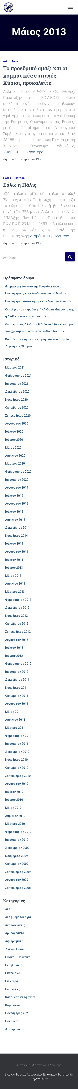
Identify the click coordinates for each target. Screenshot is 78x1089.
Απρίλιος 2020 (15, 455)
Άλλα (8, 909)
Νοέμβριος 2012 (16, 615)
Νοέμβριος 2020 (16, 399)
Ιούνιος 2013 (14, 567)
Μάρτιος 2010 (15, 823)
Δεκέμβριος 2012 (17, 607)
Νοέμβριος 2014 (16, 535)
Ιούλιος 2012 (14, 647)
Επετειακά (12, 973)
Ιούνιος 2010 (14, 799)
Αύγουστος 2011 (16, 703)
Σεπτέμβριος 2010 (18, 776)
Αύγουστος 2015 (16, 503)
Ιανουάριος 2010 (16, 839)
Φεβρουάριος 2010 (18, 831)
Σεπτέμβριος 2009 (18, 872)
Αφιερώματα (14, 941)
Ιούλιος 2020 (14, 431)
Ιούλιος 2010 (14, 791)
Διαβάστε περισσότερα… (25, 152)
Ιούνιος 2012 (14, 655)
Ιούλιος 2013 (14, 559)
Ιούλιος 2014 (14, 543)
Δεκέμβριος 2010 (17, 751)
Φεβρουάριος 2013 (18, 599)
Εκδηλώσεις (13, 965)
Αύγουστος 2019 (16, 487)
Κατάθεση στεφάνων (20, 997)
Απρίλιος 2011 (15, 719)
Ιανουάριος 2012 (16, 671)
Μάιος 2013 (13, 575)
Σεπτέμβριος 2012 (18, 631)
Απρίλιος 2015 (15, 519)
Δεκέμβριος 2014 (17, 527)
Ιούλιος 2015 (14, 511)
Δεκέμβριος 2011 (17, 679)
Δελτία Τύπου (11, 61)
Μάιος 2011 (13, 711)
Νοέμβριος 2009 (16, 856)
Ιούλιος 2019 (14, 495)
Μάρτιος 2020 (15, 463)
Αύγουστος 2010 (16, 783)
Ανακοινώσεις (15, 925)
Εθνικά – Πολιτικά (14, 177)
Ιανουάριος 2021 (16, 383)
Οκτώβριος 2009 (16, 863)
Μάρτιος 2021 (15, 367)
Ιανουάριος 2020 (16, 479)
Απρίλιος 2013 (15, 583)
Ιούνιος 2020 (14, 439)
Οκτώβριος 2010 (16, 767)
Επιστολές (12, 989)
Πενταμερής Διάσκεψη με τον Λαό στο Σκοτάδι (38, 301)
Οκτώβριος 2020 (16, 407)
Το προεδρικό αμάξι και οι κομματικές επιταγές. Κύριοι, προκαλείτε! (35, 75)
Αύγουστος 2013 (16, 551)
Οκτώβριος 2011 (16, 695)
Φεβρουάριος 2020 (18, 471)
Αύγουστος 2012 (16, 639)
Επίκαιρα (11, 981)
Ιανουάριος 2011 (16, 743)
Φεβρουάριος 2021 (18, 375)
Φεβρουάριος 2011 (18, 735)
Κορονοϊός (13, 1005)
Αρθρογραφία (14, 933)
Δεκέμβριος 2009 (17, 847)
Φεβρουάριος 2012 (18, 663)
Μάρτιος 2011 (15, 727)
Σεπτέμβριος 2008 (18, 887)
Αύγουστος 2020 (16, 423)
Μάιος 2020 (13, 447)
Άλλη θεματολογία (18, 917)
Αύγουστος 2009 (16, 879)
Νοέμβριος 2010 (16, 759)
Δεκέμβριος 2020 (17, 391)
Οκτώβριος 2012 (16, 623)
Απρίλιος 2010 (15, 816)
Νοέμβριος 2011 (16, 687)
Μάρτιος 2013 (15, 591)
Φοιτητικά (12, 1029)
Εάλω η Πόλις (20, 184)
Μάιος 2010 (13, 807)
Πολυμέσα (12, 1021)
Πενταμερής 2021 (17, 1013)
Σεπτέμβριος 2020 (18, 415)
